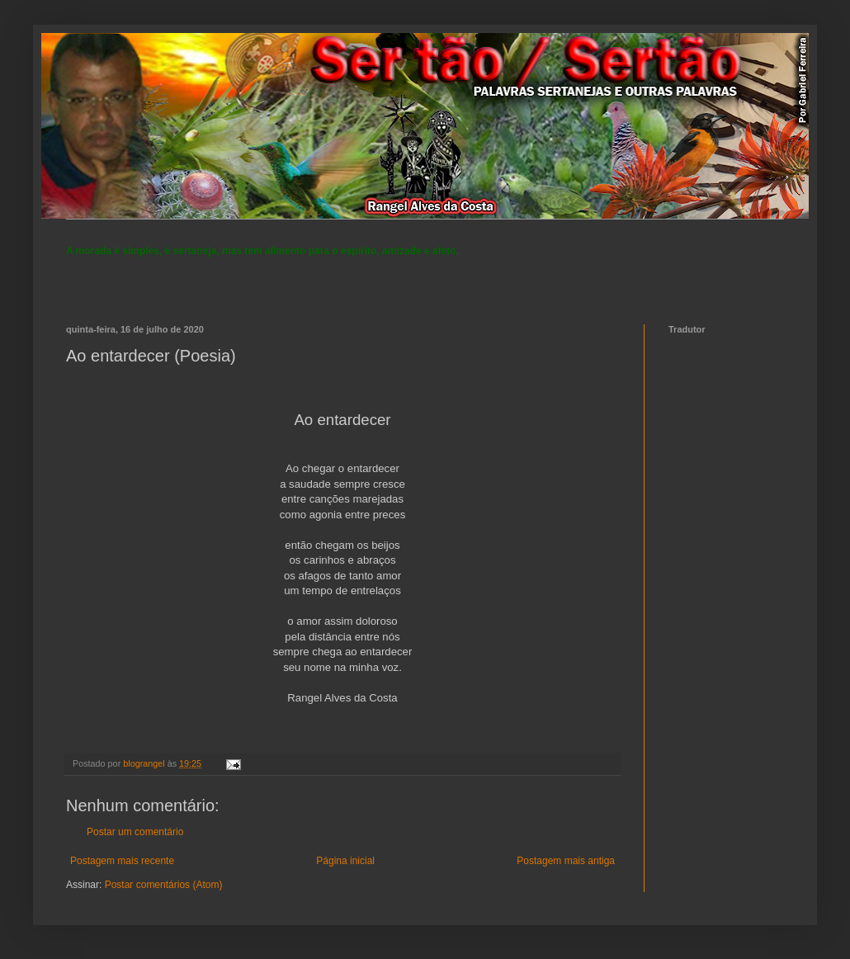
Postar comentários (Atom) (164, 884)
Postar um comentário (135, 832)
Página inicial (345, 861)
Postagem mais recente (122, 861)
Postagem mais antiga (566, 861)
